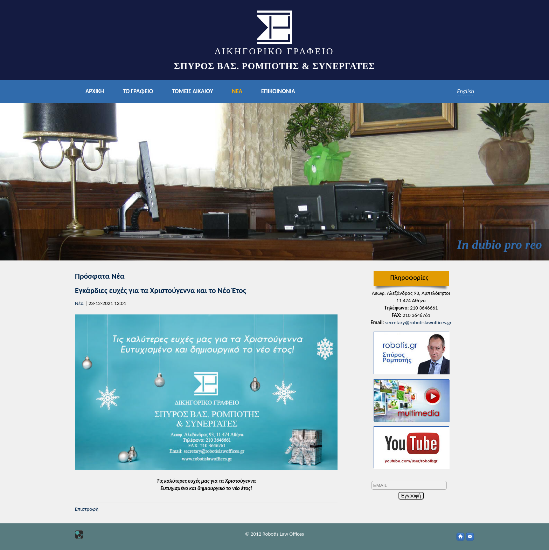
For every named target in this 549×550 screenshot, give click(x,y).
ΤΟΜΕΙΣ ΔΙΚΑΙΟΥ (192, 91)
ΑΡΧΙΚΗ (94, 91)
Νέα (79, 303)
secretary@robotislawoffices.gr (418, 322)
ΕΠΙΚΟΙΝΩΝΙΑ (278, 91)
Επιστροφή (86, 509)
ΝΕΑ (237, 91)
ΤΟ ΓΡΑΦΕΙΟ (138, 91)
